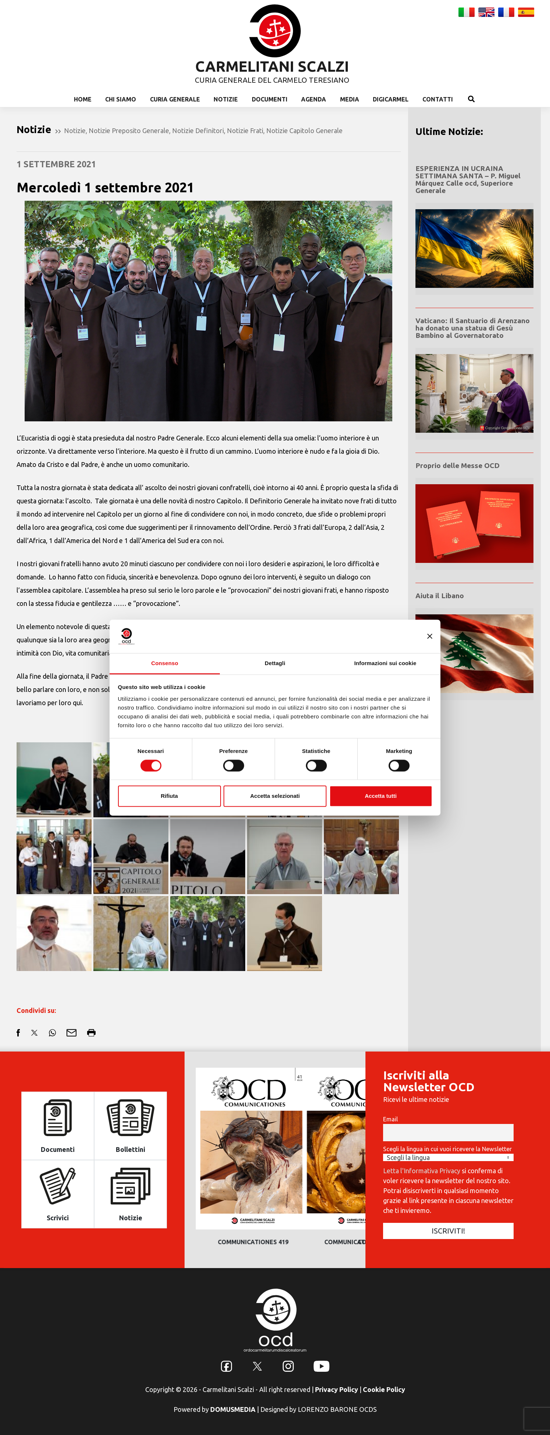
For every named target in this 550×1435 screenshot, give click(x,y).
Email (390, 1119)
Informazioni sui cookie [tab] (385, 663)
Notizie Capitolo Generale (304, 130)
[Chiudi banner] (429, 636)
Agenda (313, 99)
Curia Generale (175, 99)
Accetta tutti (381, 796)
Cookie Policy (384, 1389)
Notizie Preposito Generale (129, 130)
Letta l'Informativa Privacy (421, 1170)
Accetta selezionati (275, 796)
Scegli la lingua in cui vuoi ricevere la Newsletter (447, 1149)
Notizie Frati (245, 130)
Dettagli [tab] (275, 663)
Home (83, 99)
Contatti (437, 99)
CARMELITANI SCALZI (272, 66)
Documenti (270, 99)
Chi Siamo (120, 99)
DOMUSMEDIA (233, 1409)
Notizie (226, 99)
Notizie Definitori (198, 130)
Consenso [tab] (164, 663)
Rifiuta (169, 796)
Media (349, 99)
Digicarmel (390, 99)
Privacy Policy (336, 1389)
